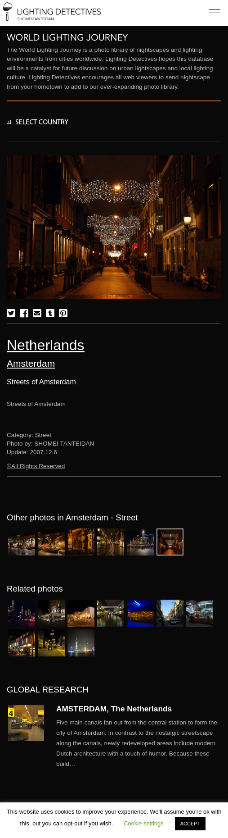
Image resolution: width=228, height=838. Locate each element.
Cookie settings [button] (144, 823)
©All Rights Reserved (36, 466)
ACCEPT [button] (190, 823)
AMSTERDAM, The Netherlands (114, 708)
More (138, 743)
